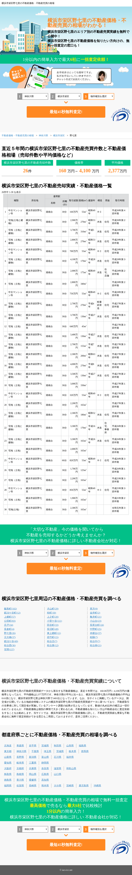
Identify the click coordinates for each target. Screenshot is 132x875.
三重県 (32, 762)
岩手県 (32, 745)
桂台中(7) (95, 641)
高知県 (45, 780)
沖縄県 (97, 785)
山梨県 (7, 757)
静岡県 (45, 762)
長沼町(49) (52, 629)
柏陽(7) (94, 637)
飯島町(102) (10, 608)
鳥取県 (7, 774)
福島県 (82, 745)
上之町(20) (52, 617)
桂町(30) (51, 612)
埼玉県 (47, 751)
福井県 (70, 757)
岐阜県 (20, 762)
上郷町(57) (10, 617)
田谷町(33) (52, 625)
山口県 (57, 774)
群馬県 (85, 751)
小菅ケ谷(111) (54, 621)
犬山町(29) (52, 608)
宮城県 (45, 745)
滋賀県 (57, 768)
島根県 (20, 774)
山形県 (70, 745)
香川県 (20, 780)
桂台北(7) (52, 641)
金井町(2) (95, 612)
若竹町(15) (52, 637)
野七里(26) (10, 633)
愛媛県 (32, 780)
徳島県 (7, 780)
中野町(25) (95, 629)
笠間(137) (9, 649)
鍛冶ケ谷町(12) (12, 612)
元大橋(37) (10, 637)
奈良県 (45, 768)
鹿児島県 (84, 785)
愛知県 (7, 762)
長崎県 (32, 785)
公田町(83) (10, 621)
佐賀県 (20, 785)
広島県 (45, 774)
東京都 (7, 751)
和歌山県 (71, 768)
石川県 (57, 757)
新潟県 (32, 757)
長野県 (20, 757)
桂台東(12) (52, 645)
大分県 (57, 785)
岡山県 (32, 774)
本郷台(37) (95, 633)
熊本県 (45, 785)
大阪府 (7, 768)
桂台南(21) (95, 645)
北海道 (7, 745)
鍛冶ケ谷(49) (11, 641)
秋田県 (57, 745)
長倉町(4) (9, 629)
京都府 (20, 768)
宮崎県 (70, 785)
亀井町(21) (95, 617)
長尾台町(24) (97, 625)
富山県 (45, 757)
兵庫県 (32, 768)
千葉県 (35, 751)
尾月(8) (94, 608)
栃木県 (72, 751)
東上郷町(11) (54, 633)
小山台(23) (95, 621)
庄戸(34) (8, 625)
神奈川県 (21, 751)
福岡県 (7, 785)
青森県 (20, 745)
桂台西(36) (10, 645)
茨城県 (60, 751)
